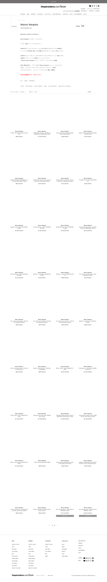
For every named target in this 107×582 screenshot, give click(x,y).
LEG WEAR (14, 565)
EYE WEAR (14, 563)
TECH (63, 553)
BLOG (71, 14)
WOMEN (33, 14)
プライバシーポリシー (40, 575)
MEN (28, 14)
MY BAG (97, 10)
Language (83, 8)
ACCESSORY (52, 86)
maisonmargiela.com (26, 28)
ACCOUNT (83, 10)
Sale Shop (53, 1)
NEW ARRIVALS (57, 14)
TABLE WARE (65, 556)
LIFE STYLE (47, 14)
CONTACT (91, 10)
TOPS (22, 86)
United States (96, 8)
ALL (21, 80)
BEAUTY (64, 551)
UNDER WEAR (15, 558)
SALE (84, 14)
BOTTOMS (29, 86)
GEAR (46, 556)
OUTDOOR (40, 14)
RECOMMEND (78, 14)
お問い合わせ (50, 575)
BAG (45, 86)
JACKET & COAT (15, 544)
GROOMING (64, 549)
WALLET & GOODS (65, 86)
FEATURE (65, 14)
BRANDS (23, 14)
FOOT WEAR (38, 86)
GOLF (63, 544)
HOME (63, 546)
